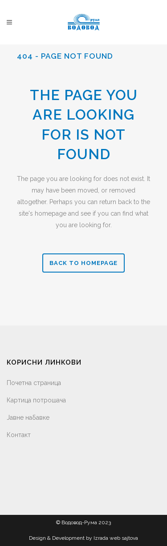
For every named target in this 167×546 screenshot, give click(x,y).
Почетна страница (34, 382)
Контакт (19, 434)
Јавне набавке (28, 417)
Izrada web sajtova (116, 538)
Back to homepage (83, 263)
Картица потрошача (36, 400)
